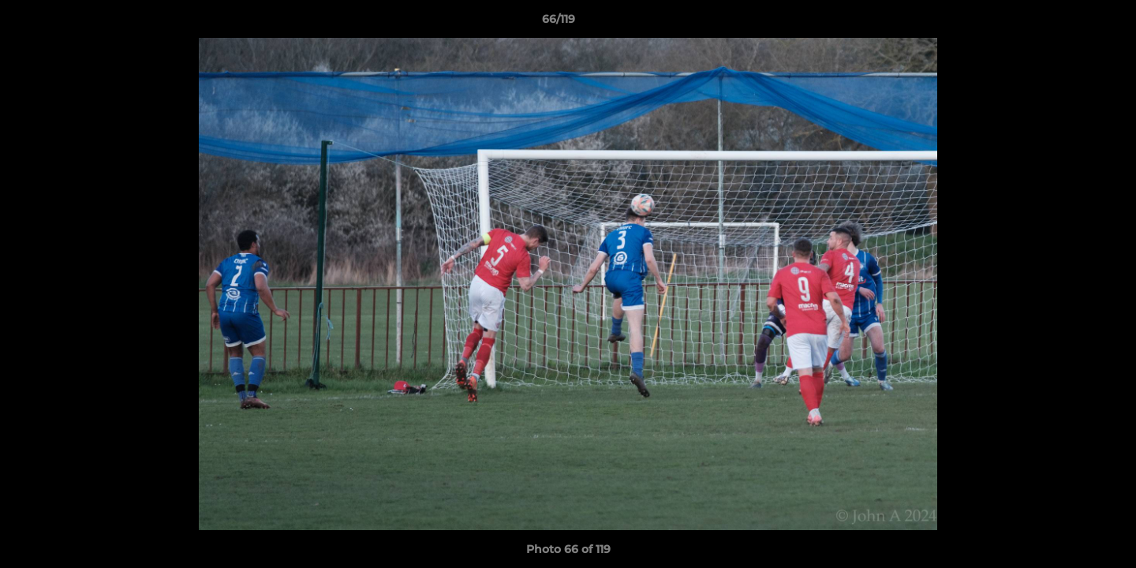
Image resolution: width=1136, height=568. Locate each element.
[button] (1069, 23)
